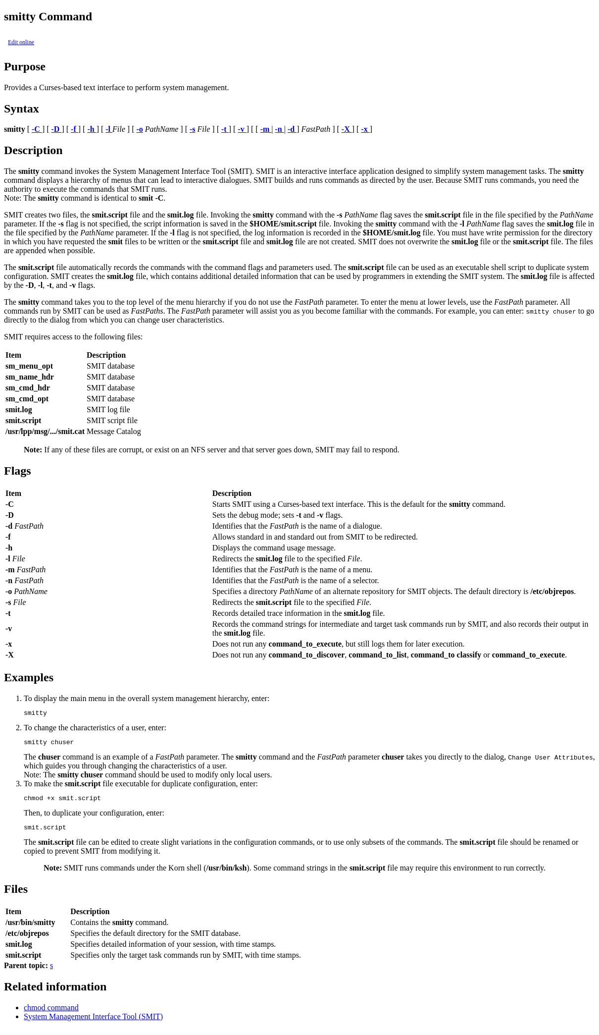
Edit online (21, 42)
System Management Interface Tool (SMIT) (93, 1022)
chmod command (51, 1013)
